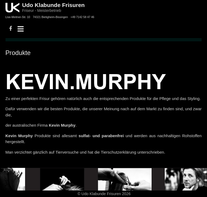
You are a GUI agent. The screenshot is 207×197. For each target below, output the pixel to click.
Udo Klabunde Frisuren (53, 5)
